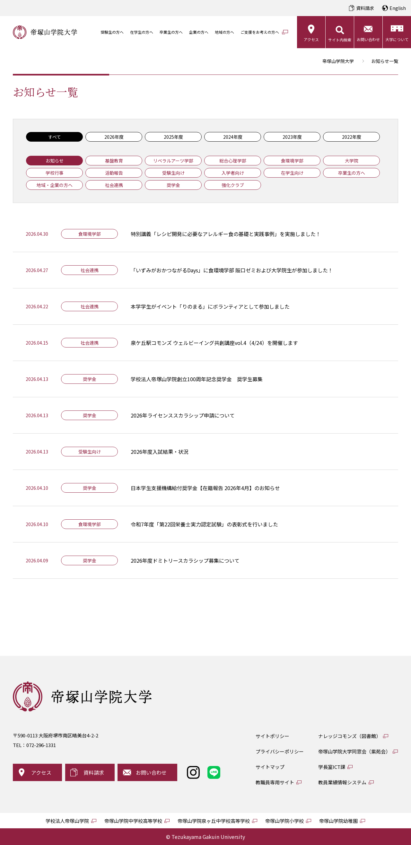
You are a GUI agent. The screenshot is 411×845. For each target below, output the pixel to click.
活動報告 (114, 173)
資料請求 (365, 8)
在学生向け (292, 173)
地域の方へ (224, 32)
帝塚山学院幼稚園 (338, 820)
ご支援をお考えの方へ (259, 32)
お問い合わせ (368, 39)
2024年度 (232, 137)
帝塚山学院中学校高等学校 (133, 820)
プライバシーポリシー (280, 751)
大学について (396, 39)
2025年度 (173, 137)
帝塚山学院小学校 (284, 820)
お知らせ (55, 160)
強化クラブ (233, 185)
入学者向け (233, 173)
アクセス (311, 39)
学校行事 (55, 173)
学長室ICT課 (331, 766)
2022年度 (351, 137)
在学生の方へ (141, 32)
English (397, 8)
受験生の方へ (112, 32)
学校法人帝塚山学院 (67, 820)
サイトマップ (270, 766)
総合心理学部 (232, 160)
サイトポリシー (272, 736)
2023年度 (292, 137)
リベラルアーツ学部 (173, 160)
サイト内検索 (339, 39)
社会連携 (114, 185)
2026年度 (114, 137)
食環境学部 (292, 160)
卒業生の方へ (171, 32)
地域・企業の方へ (55, 185)
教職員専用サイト (275, 782)
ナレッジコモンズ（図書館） (349, 736)
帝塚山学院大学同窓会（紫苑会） (354, 751)
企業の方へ (198, 32)
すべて (54, 137)
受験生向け (173, 173)
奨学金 (173, 185)
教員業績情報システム (342, 782)
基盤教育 (114, 160)
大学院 (351, 160)
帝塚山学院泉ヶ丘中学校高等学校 (214, 820)
